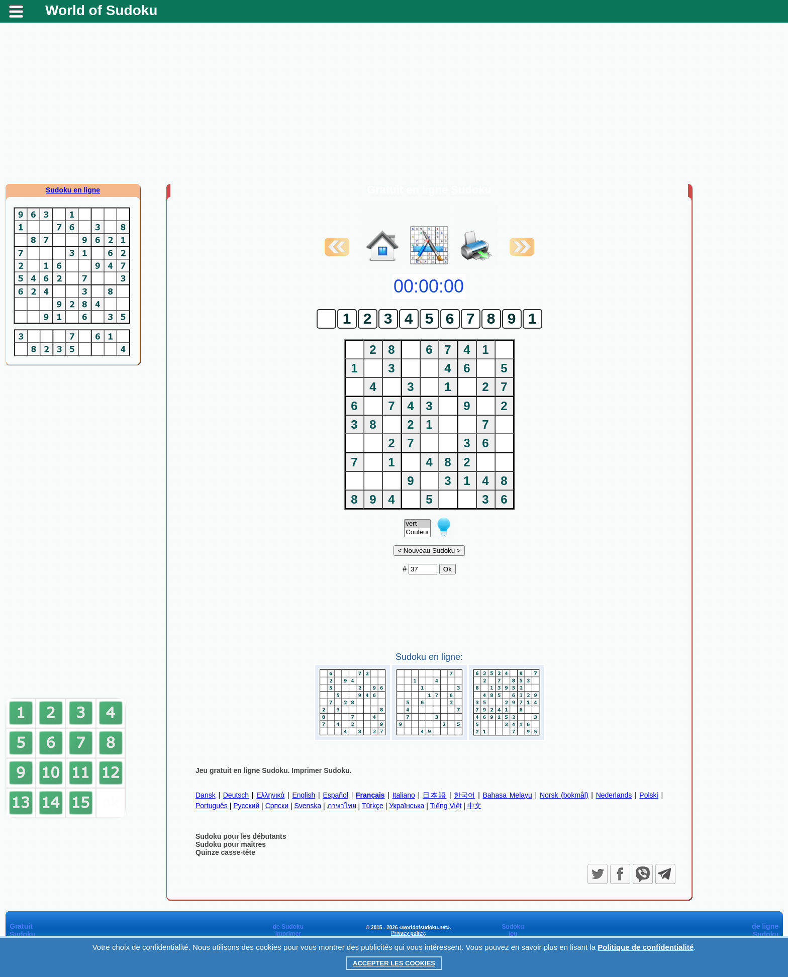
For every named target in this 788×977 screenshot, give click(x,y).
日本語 (434, 795)
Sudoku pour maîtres (230, 844)
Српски (276, 806)
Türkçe (372, 806)
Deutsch (236, 795)
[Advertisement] (394, 103)
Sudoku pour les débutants (240, 836)
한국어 (464, 795)
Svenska (307, 806)
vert (417, 524)
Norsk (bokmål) (564, 795)
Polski (648, 795)
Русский (246, 806)
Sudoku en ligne (73, 190)
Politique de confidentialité (646, 947)
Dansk (205, 795)
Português (211, 806)
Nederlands (614, 795)
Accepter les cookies (394, 963)
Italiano (403, 795)
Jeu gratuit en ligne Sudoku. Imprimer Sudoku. (273, 770)
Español (335, 795)
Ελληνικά (270, 795)
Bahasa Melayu (507, 795)
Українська (406, 806)
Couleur (417, 532)
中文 (474, 806)
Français (370, 795)
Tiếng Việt (446, 806)
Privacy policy (408, 933)
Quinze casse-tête (225, 852)
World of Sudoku (101, 10)
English (303, 795)
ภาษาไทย (341, 806)
